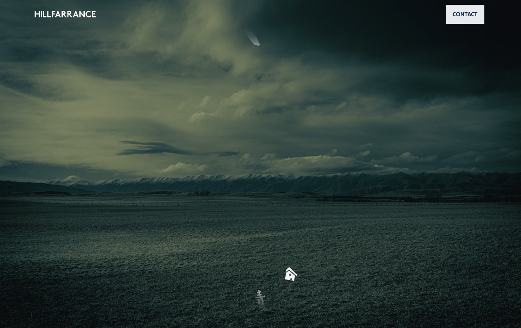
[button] (260, 164)
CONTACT (465, 14)
